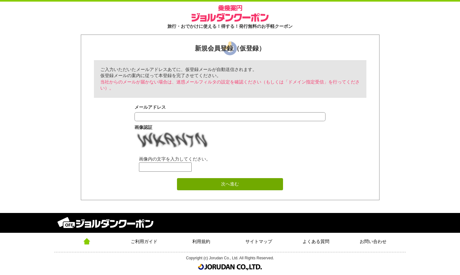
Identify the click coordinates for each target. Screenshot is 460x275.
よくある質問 (316, 241)
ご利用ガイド (144, 241)
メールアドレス (150, 107)
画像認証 (143, 127)
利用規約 (201, 241)
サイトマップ (258, 241)
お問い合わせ (373, 241)
